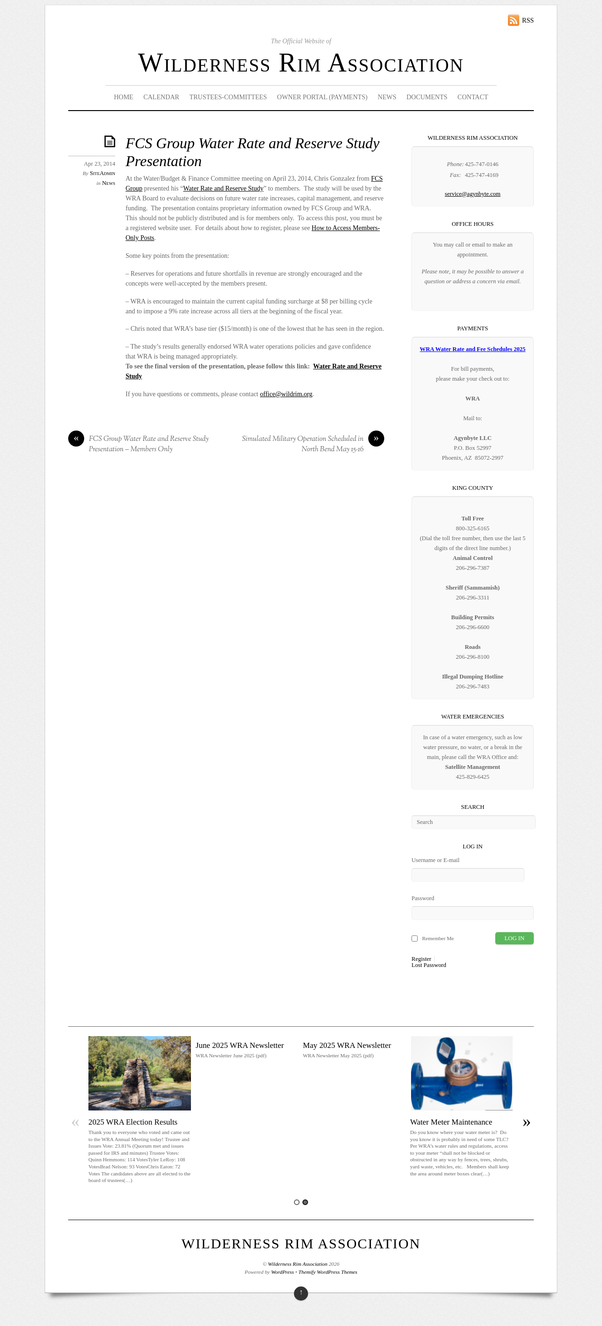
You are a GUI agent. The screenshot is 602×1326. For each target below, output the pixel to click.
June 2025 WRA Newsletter (240, 1045)
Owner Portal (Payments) (322, 97)
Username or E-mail (435, 860)
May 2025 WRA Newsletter (347, 1045)
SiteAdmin (102, 173)
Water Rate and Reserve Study (223, 188)
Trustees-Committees (228, 97)
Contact (473, 97)
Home (123, 97)
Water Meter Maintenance (451, 1122)
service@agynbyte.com (472, 194)
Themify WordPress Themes (328, 1272)
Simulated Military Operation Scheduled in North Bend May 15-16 (313, 444)
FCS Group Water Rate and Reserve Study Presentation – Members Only (138, 444)
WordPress (282, 1272)
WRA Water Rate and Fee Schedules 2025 (473, 349)
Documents (426, 97)
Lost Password (429, 965)
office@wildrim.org (286, 394)
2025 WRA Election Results (132, 1122)
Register (421, 959)
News (387, 97)
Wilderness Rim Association (301, 62)
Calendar (161, 97)
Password (423, 898)
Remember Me (438, 938)
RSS (528, 20)
